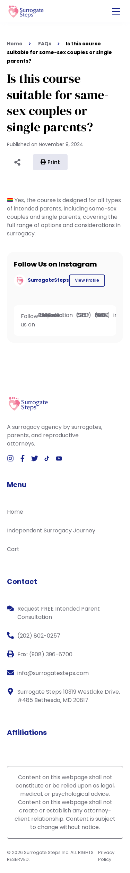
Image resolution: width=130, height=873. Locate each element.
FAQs (44, 43)
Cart (13, 549)
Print (50, 162)
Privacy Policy (106, 856)
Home (15, 512)
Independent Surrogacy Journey (51, 530)
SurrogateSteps (48, 280)
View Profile (87, 280)
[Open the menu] (116, 12)
